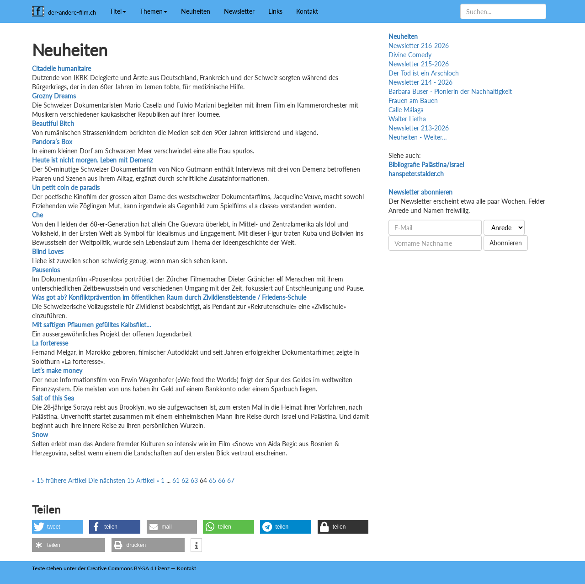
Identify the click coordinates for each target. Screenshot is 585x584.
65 (212, 480)
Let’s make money (57, 370)
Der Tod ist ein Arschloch (423, 73)
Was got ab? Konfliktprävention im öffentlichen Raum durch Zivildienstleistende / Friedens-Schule (169, 297)
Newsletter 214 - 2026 (420, 82)
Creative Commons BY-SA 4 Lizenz (128, 568)
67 (230, 480)
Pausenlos (46, 270)
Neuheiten (195, 11)
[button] (57, 527)
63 (194, 480)
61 (176, 480)
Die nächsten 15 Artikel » (124, 480)
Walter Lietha (407, 119)
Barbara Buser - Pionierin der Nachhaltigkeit (450, 91)
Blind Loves (48, 251)
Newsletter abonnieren (420, 192)
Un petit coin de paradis (66, 187)
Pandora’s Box (52, 142)
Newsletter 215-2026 (418, 64)
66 (221, 480)
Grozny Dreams (54, 96)
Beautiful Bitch (53, 123)
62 (185, 480)
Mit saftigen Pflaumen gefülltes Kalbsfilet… (91, 325)
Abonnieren (505, 243)
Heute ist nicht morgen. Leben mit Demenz (92, 160)
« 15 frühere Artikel (60, 480)
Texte (38, 568)
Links (275, 11)
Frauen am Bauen (413, 100)
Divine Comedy (409, 55)
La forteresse (50, 343)
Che (37, 215)
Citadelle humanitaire (61, 68)
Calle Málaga (406, 110)
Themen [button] (153, 11)
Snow (40, 434)
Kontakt (307, 11)
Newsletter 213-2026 (418, 128)
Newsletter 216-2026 (418, 45)
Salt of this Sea (53, 398)
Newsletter (239, 11)
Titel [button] (118, 11)
